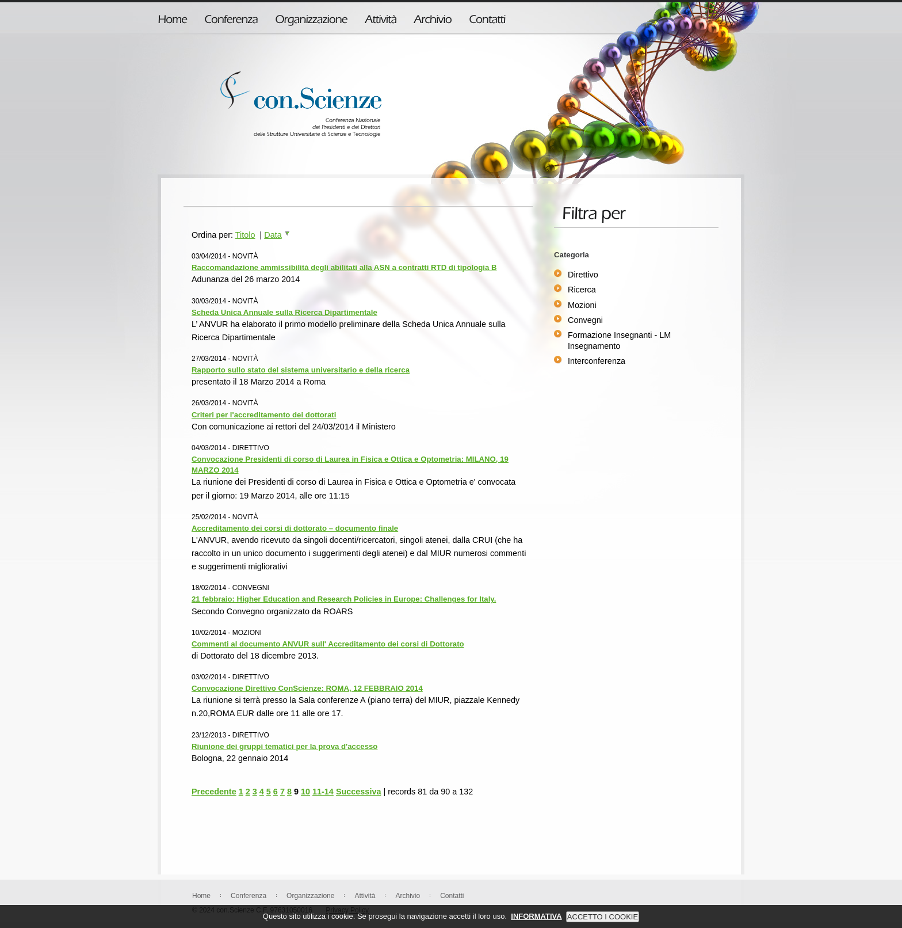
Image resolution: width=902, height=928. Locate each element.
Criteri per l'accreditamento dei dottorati (264, 414)
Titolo (245, 234)
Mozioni (582, 305)
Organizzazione (310, 896)
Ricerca (582, 289)
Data (277, 234)
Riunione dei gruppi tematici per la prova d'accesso (284, 746)
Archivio (407, 896)
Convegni (585, 320)
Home (201, 896)
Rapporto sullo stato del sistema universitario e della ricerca (301, 370)
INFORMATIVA (536, 923)
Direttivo (583, 274)
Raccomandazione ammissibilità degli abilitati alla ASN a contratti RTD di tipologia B (344, 267)
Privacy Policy (347, 910)
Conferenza (248, 896)
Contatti (452, 896)
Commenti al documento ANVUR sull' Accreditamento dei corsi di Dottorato (328, 644)
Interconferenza (596, 361)
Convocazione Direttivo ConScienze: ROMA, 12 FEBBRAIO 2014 (307, 688)
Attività (364, 896)
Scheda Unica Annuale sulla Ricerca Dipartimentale (284, 312)
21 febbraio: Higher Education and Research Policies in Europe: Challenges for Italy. (344, 599)
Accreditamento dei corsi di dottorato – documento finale (295, 528)
